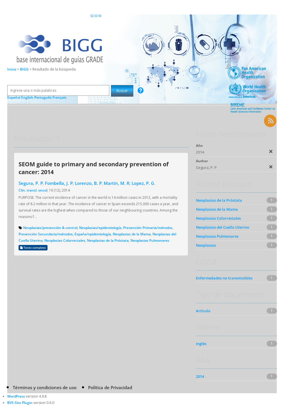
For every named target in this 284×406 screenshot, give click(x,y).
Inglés (201, 343)
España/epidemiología (92, 234)
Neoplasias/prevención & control (50, 227)
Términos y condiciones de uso (45, 387)
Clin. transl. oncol (33, 190)
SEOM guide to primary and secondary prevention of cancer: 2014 (94, 168)
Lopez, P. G (143, 183)
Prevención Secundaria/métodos (46, 234)
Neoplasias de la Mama (132, 234)
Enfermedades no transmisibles (224, 278)
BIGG (25, 69)
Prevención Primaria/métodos (147, 227)
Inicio (11, 69)
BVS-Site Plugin (19, 402)
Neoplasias (206, 245)
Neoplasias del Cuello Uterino (222, 227)
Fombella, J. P (59, 183)
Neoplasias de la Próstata (108, 240)
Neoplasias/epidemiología (100, 227)
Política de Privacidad (110, 387)
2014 (200, 376)
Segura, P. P (31, 183)
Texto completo (33, 248)
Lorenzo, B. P (88, 183)
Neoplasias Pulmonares (149, 240)
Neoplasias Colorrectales (64, 240)
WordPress (16, 396)
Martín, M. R (117, 183)
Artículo (203, 310)
